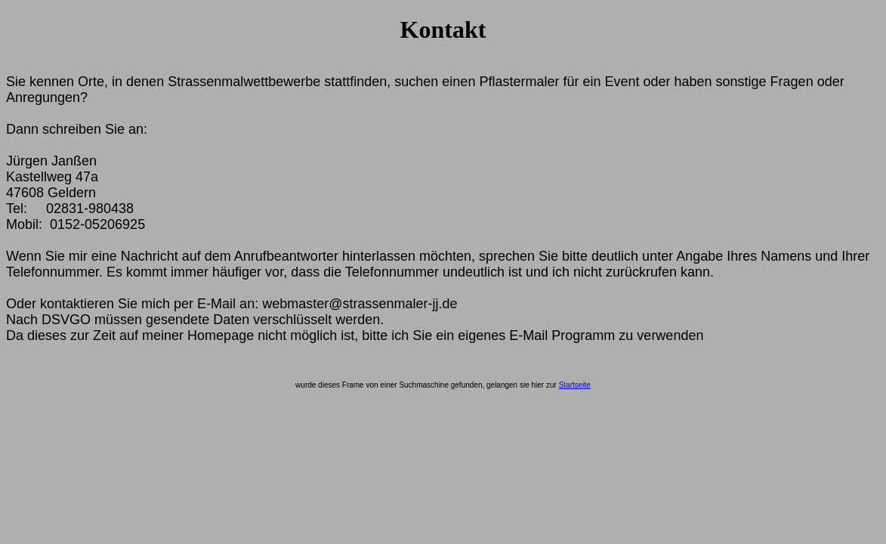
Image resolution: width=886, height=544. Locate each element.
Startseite (575, 385)
